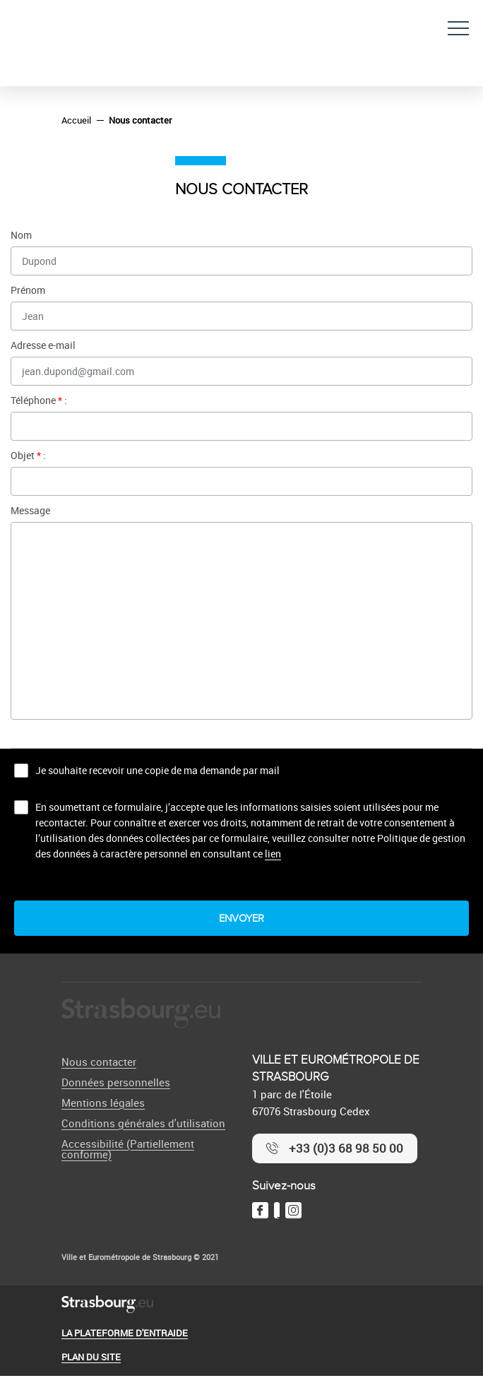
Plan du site (91, 1356)
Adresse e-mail (43, 345)
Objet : (28, 455)
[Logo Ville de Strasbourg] (140, 1013)
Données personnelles (115, 1082)
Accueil (76, 120)
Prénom (28, 290)
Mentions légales (103, 1102)
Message (30, 510)
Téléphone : (39, 400)
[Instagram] (293, 1210)
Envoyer (241, 918)
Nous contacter (98, 1062)
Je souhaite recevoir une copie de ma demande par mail (157, 770)
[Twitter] (277, 1210)
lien (273, 853)
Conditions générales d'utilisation (143, 1123)
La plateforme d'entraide (124, 1332)
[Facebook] (260, 1210)
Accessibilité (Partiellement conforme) (127, 1148)
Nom (21, 235)
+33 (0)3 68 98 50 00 (346, 1148)
